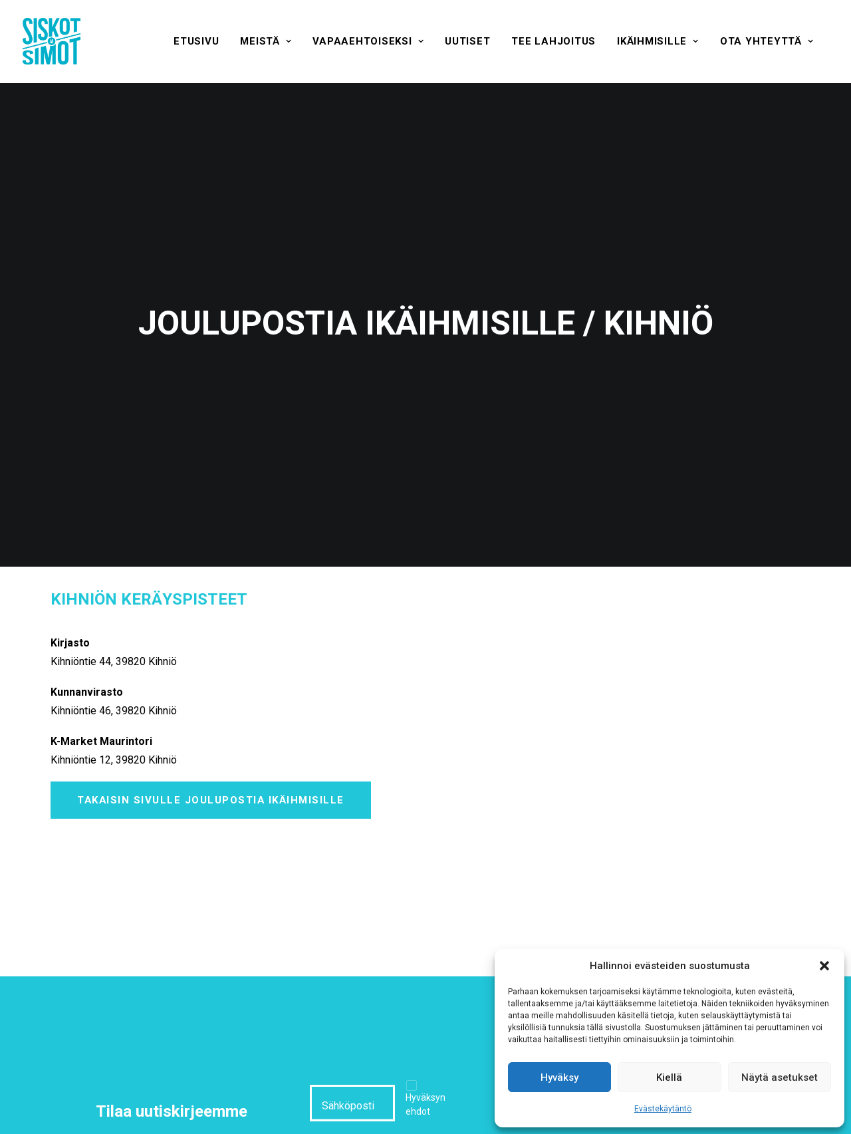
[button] (824, 965)
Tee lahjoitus (553, 41)
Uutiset (467, 41)
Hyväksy (559, 1077)
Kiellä (669, 1077)
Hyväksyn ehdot (425, 1072)
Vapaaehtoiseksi (368, 41)
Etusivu (196, 41)
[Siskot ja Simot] (51, 41)
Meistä (265, 41)
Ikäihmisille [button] (658, 41)
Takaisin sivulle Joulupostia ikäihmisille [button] (210, 767)
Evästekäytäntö (662, 1108)
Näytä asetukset (779, 1077)
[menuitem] (196, 41)
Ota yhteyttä (767, 41)
